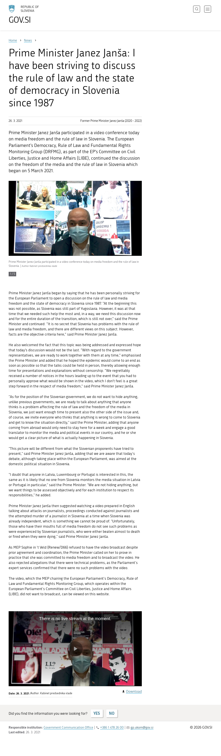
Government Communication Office (68, 727)
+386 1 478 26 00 (112, 727)
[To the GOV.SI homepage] (36, 14)
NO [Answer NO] (111, 713)
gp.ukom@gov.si (142, 727)
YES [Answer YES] (96, 713)
